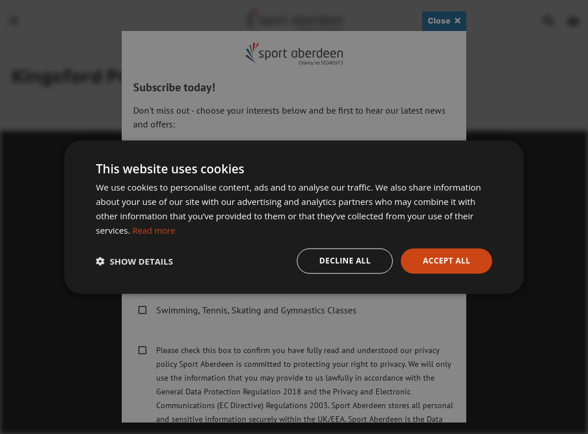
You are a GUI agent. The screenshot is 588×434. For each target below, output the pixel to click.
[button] (134, 261)
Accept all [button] (445, 260)
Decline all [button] (342, 260)
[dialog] (294, 217)
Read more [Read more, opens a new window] (155, 229)
